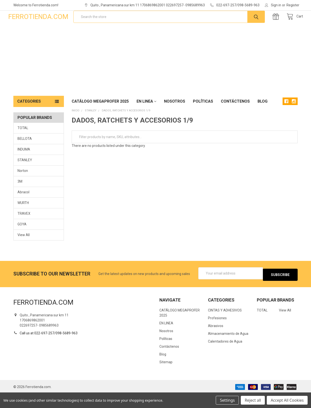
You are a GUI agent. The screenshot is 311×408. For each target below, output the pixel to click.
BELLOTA (24, 154)
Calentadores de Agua (225, 355)
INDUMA (23, 165)
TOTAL (22, 143)
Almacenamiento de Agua (228, 348)
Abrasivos (215, 340)
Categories (29, 117)
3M (19, 197)
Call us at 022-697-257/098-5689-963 (49, 347)
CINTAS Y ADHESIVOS (225, 324)
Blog (263, 117)
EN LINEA (146, 117)
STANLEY (24, 175)
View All (23, 250)
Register (292, 5)
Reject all (253, 400)
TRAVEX (23, 229)
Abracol (23, 208)
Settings (227, 400)
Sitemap (166, 376)
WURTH (23, 218)
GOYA (21, 240)
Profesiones (217, 332)
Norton (22, 186)
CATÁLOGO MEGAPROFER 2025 (100, 117)
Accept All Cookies (287, 400)
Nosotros (174, 117)
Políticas (203, 117)
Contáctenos (235, 117)
